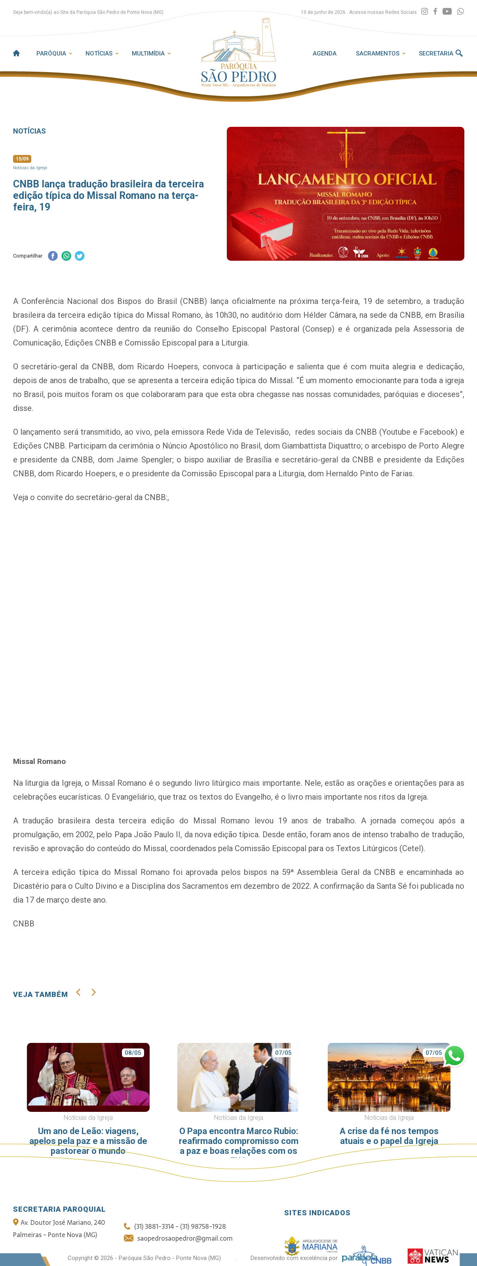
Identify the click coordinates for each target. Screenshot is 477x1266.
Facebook (437, 432)
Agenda (324, 53)
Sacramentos (377, 53)
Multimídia (148, 53)
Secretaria (436, 53)
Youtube (396, 432)
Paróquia (51, 53)
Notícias (99, 53)
